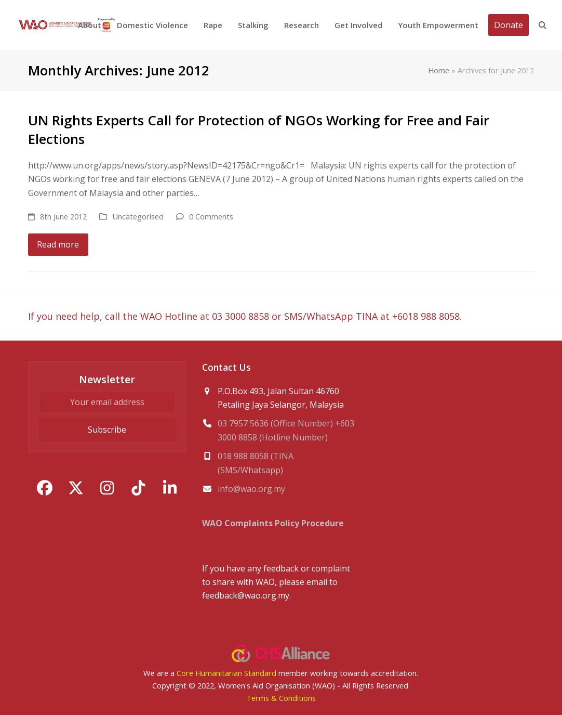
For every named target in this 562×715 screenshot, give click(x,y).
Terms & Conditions (281, 698)
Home (438, 70)
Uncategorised (138, 216)
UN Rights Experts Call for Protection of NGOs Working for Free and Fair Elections (258, 129)
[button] (542, 25)
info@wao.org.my (251, 489)
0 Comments (211, 216)
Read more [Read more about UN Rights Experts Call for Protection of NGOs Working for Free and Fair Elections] (58, 244)
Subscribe (107, 429)
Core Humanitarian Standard (226, 673)
